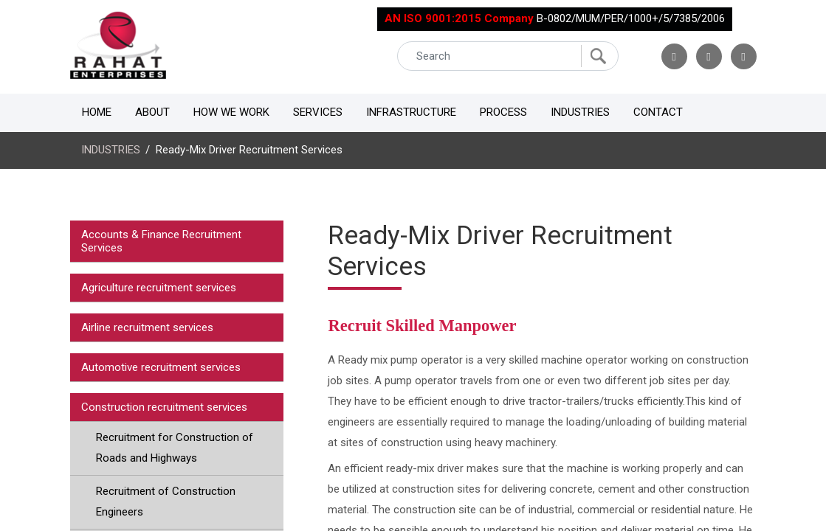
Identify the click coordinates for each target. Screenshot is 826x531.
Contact (658, 112)
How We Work (231, 112)
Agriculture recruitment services (158, 287)
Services (318, 112)
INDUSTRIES (110, 149)
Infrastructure (411, 112)
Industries (580, 112)
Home (96, 112)
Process (503, 112)
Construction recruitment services (164, 407)
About (152, 112)
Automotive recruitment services (161, 367)
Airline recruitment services (147, 327)
